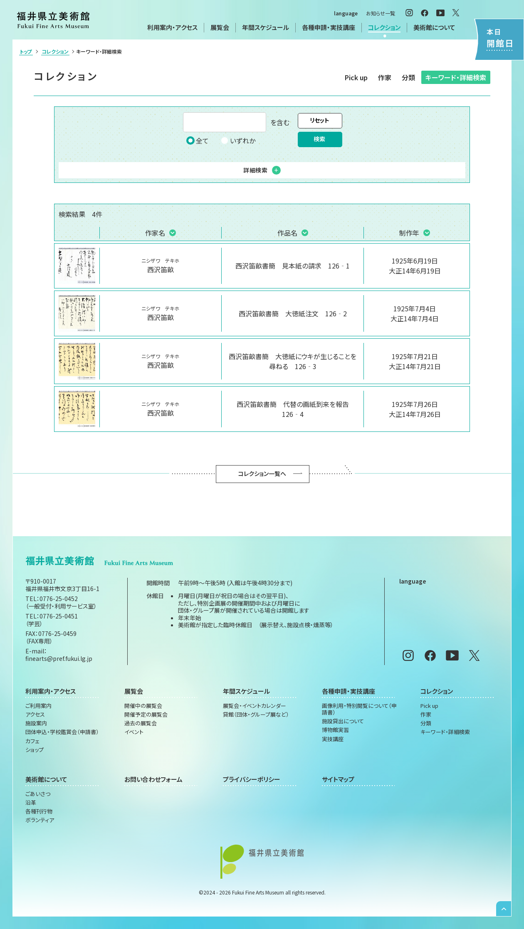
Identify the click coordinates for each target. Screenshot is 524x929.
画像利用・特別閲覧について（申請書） (359, 709)
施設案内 (36, 723)
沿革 (30, 802)
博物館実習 (335, 730)
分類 (408, 77)
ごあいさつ (37, 794)
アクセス (35, 714)
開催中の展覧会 (143, 705)
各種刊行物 (38, 811)
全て (197, 140)
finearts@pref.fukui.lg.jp (58, 658)
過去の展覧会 (140, 723)
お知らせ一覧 (380, 13)
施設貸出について (343, 721)
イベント (133, 732)
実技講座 (333, 739)
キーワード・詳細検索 (455, 77)
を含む (236, 122)
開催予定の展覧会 (146, 714)
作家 (384, 77)
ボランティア (39, 820)
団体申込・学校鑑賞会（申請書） (62, 732)
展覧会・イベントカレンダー (254, 705)
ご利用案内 (38, 705)
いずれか (237, 140)
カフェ (32, 741)
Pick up (356, 77)
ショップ (34, 750)
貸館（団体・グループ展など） (256, 714)
